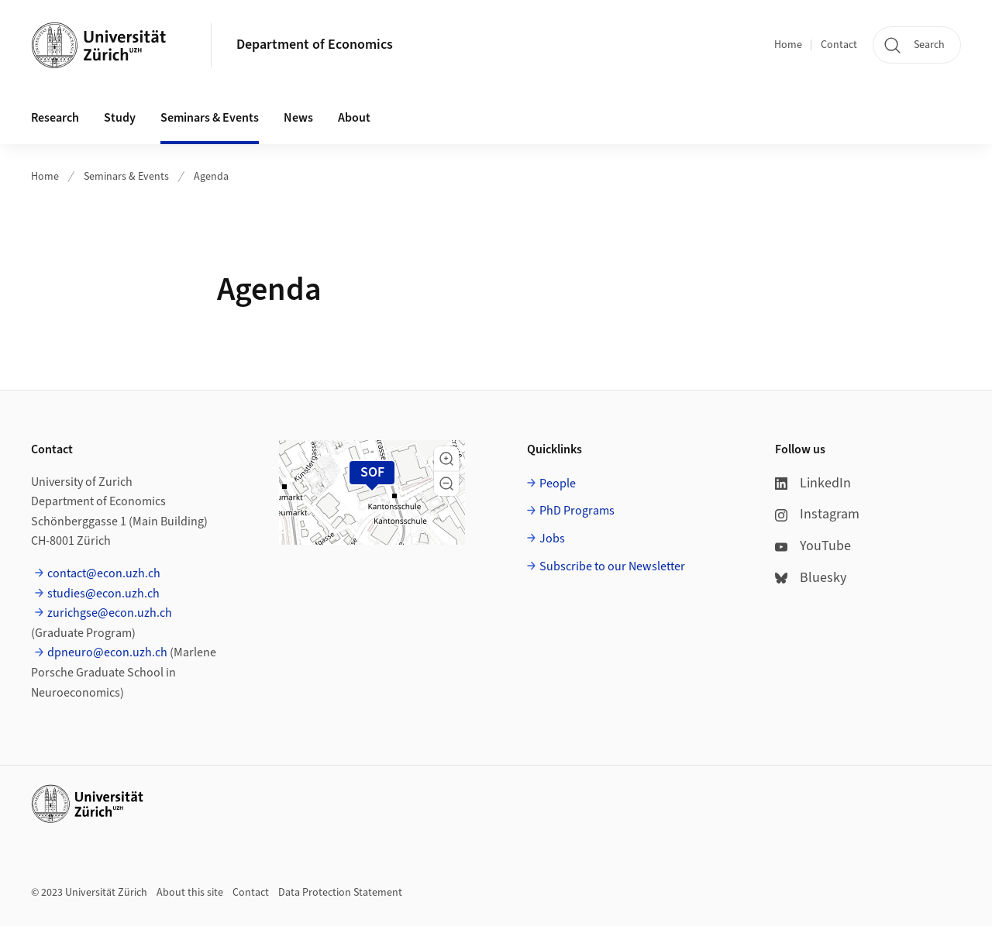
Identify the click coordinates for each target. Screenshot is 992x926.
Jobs (552, 538)
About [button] (354, 117)
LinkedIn (813, 483)
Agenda (211, 176)
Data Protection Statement (340, 892)
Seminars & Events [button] (209, 117)
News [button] (298, 117)
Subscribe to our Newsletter (612, 566)
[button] (446, 458)
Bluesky (810, 577)
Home (788, 45)
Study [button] (120, 117)
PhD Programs (577, 510)
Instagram (817, 514)
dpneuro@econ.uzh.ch (107, 652)
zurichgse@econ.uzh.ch (109, 612)
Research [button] (55, 117)
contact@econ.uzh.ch (103, 573)
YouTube (813, 546)
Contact (839, 45)
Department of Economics (314, 44)
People (557, 483)
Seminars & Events (126, 176)
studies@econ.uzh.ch (103, 593)
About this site (190, 892)
